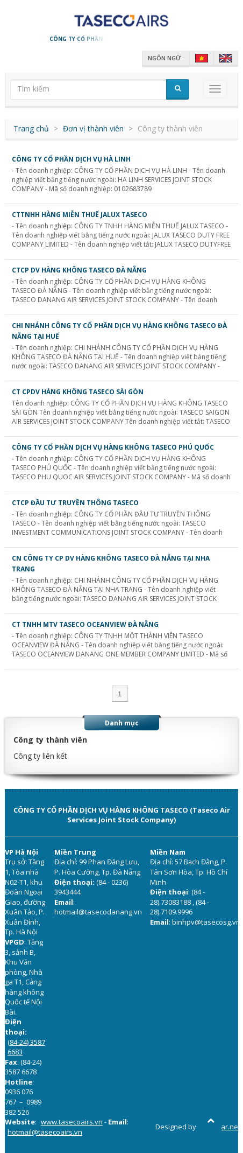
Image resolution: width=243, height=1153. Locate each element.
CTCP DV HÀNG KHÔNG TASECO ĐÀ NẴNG (79, 270)
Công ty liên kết (40, 756)
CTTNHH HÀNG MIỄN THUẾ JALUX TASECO (79, 214)
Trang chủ (31, 128)
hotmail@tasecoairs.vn (45, 1132)
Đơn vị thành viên (93, 128)
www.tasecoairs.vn (72, 1122)
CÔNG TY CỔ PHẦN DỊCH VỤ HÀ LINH (71, 159)
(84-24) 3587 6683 (26, 1047)
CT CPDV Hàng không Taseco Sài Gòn (78, 391)
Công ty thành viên (50, 740)
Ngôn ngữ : (166, 58)
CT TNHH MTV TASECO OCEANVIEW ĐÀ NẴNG (85, 624)
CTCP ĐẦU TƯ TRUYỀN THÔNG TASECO (75, 502)
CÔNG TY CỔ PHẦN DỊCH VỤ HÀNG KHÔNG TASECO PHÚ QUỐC (113, 447)
